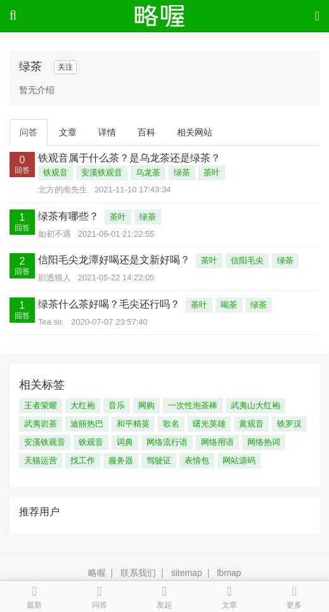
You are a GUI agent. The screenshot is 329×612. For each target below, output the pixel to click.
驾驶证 (158, 460)
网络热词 (263, 442)
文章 (68, 132)
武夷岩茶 (40, 423)
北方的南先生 (62, 189)
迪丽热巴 (86, 423)
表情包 (196, 460)
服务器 (120, 460)
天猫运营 (40, 460)
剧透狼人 (54, 277)
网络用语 (217, 442)
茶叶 (211, 172)
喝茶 (229, 304)
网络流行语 (167, 442)
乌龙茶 (148, 172)
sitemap (186, 573)
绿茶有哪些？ (68, 216)
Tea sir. (51, 322)
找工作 (82, 460)
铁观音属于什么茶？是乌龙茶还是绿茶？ (129, 158)
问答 (28, 132)
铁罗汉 (289, 423)
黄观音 (251, 423)
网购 (146, 405)
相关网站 (194, 132)
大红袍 (82, 405)
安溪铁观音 (101, 172)
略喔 (97, 573)
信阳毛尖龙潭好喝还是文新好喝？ (114, 259)
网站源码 (239, 460)
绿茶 (182, 172)
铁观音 (55, 172)
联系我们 (138, 573)
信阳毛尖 (247, 260)
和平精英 (133, 423)
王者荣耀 (40, 405)
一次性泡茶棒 (192, 405)
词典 (125, 442)
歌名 (171, 423)
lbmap (229, 573)
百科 (146, 132)
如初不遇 (54, 234)
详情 (107, 132)
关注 (65, 67)
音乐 (116, 405)
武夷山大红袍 (255, 405)
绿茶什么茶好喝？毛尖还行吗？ (109, 304)
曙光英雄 (209, 423)
